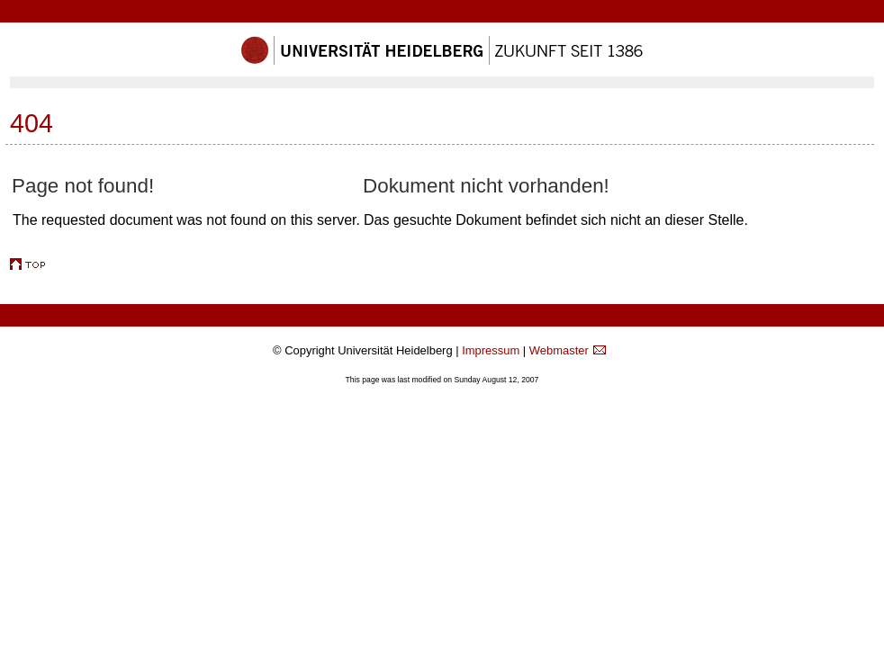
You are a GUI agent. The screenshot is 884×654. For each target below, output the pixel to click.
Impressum (490, 350)
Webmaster (559, 350)
